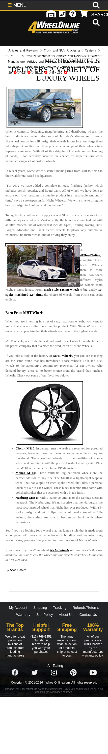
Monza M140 (25, 473)
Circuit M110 (24, 448)
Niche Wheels (59, 550)
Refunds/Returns (85, 608)
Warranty (23, 615)
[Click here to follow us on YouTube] (93, 673)
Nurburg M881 (26, 497)
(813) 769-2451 (41, 636)
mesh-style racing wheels (61, 289)
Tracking (59, 608)
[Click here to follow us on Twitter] (35, 673)
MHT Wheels (62, 356)
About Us (66, 615)
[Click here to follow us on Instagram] (54, 673)
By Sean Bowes (15, 570)
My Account (18, 608)
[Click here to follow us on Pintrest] (73, 673)
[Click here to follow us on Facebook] (15, 673)
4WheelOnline (90, 255)
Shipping (40, 608)
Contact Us (88, 615)
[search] (95, 23)
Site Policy (44, 615)
